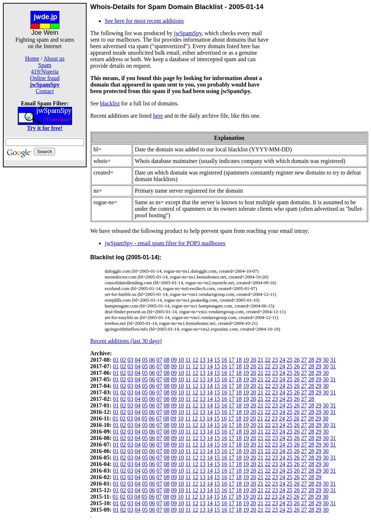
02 (123, 360)
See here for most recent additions (144, 21)
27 (304, 360)
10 (181, 360)
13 (202, 360)
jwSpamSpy (187, 33)
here (158, 116)
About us (53, 58)
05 (145, 360)
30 (326, 360)
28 (311, 360)
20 (253, 360)
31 (333, 360)
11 (188, 360)
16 (224, 360)
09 (174, 360)
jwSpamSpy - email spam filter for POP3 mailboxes (165, 243)
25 (289, 360)
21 (260, 360)
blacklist (110, 103)
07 (159, 360)
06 (152, 360)
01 (116, 360)
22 (268, 360)
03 (130, 360)
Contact (45, 91)
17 (231, 360)
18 (239, 360)
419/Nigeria (44, 71)
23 (275, 360)
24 (282, 360)
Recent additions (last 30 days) (126, 341)
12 (195, 360)
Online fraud (44, 78)
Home (32, 58)
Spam (44, 65)
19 (246, 360)
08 (167, 360)
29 (318, 360)
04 (138, 360)
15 (217, 360)
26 (297, 360)
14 (210, 360)
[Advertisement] (45, 276)
